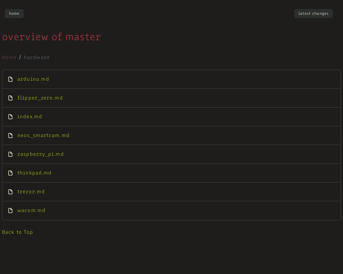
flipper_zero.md (40, 98)
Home (14, 14)
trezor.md (31, 192)
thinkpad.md (34, 173)
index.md (29, 117)
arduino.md (33, 79)
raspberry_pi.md (40, 154)
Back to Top (17, 232)
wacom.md (31, 210)
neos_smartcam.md (43, 135)
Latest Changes (313, 14)
